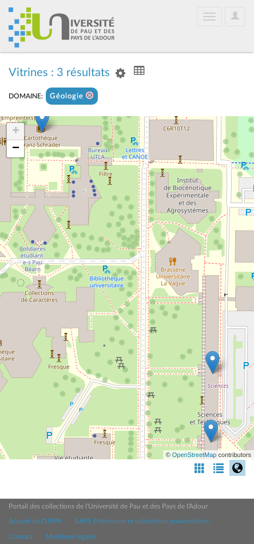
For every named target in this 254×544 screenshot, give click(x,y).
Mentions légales (71, 536)
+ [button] (15, 131)
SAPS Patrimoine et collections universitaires (142, 521)
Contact (21, 536)
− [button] (15, 148)
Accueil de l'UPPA (35, 521)
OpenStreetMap (194, 454)
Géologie (72, 96)
